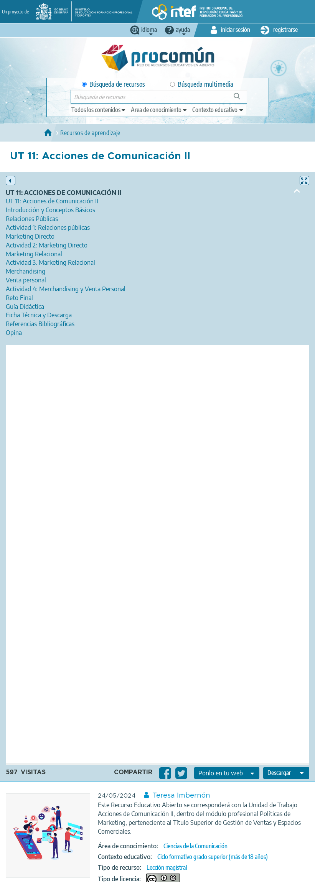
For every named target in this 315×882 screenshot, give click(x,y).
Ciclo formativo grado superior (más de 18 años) (212, 857)
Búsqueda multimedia (201, 84)
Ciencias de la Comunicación (195, 846)
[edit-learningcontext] (218, 110)
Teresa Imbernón (181, 796)
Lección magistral (167, 867)
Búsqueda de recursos (113, 84)
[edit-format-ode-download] (286, 773)
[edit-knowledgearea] (159, 110)
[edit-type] (99, 110)
